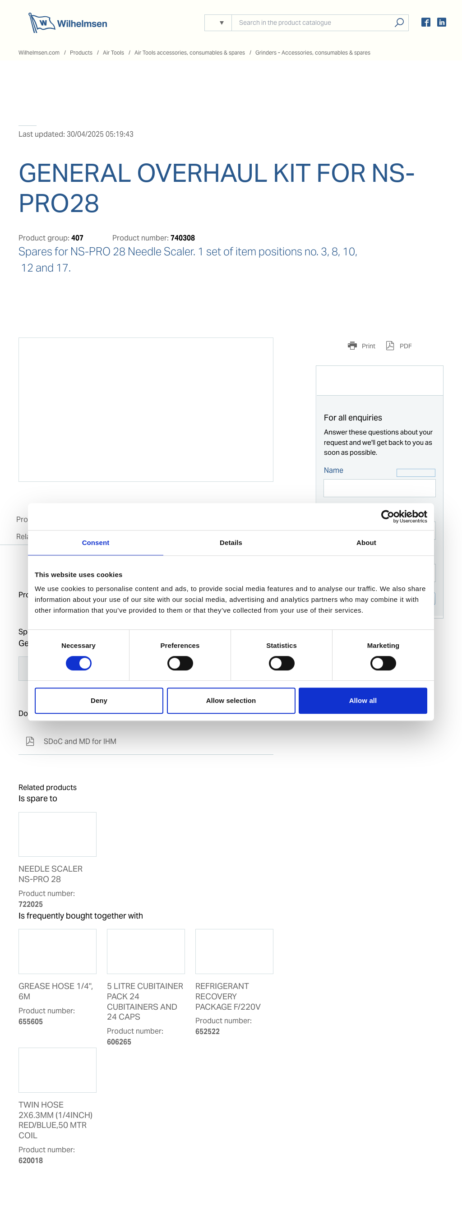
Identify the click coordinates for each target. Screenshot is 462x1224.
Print (367, 346)
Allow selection (231, 700)
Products (81, 52)
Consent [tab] (96, 542)
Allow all (363, 700)
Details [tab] (231, 542)
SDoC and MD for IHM (71, 741)
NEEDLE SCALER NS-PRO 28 (50, 874)
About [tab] (366, 542)
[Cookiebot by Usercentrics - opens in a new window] (387, 516)
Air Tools (113, 52)
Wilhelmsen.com (39, 52)
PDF (405, 346)
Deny (99, 700)
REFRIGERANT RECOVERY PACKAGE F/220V (228, 996)
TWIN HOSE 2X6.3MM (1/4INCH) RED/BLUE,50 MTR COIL (55, 1120)
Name (333, 470)
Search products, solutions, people (399, 23)
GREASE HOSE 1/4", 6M (55, 991)
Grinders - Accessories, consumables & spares (312, 52)
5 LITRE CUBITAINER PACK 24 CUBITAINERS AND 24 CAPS (145, 1001)
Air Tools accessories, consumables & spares (189, 52)
